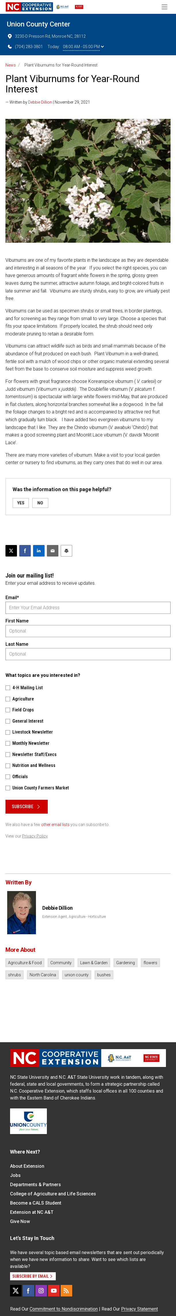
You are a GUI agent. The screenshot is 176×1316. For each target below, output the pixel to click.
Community (61, 962)
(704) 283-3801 (25, 47)
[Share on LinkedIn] (39, 551)
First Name (16, 621)
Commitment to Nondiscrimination (64, 1309)
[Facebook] (28, 1290)
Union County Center (38, 24)
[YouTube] (54, 1290)
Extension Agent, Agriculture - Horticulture (74, 917)
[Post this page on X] (11, 551)
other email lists (55, 824)
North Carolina (43, 975)
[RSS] (66, 1290)
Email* (12, 597)
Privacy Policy (35, 836)
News (10, 65)
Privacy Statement (139, 1309)
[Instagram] (41, 1290)
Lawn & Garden (94, 962)
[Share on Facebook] (25, 551)
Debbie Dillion (40, 102)
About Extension (27, 1166)
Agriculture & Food (25, 962)
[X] (16, 1290)
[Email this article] (52, 551)
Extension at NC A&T (31, 1212)
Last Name (16, 644)
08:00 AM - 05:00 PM (83, 46)
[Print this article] (66, 551)
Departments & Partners (35, 1184)
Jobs (15, 1175)
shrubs (14, 975)
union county (77, 975)
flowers (150, 962)
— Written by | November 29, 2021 (47, 102)
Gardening (125, 962)
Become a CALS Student (35, 1203)
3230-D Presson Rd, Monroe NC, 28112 (46, 36)
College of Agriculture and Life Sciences (53, 1194)
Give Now (20, 1221)
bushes (104, 975)
